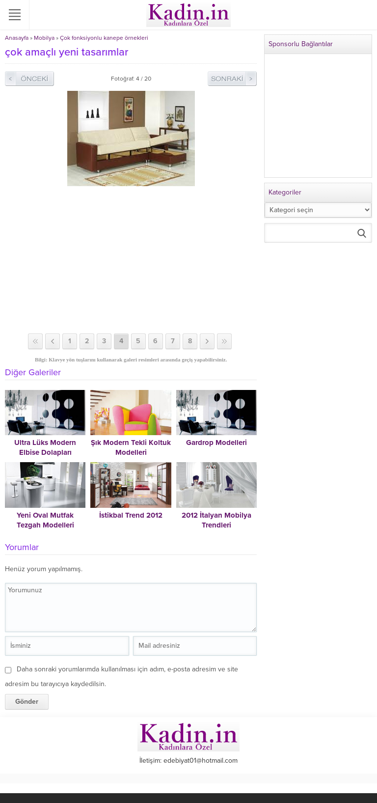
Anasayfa (16, 37)
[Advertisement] (131, 260)
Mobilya (44, 37)
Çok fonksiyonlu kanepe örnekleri (104, 37)
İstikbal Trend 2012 (130, 515)
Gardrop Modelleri (216, 442)
